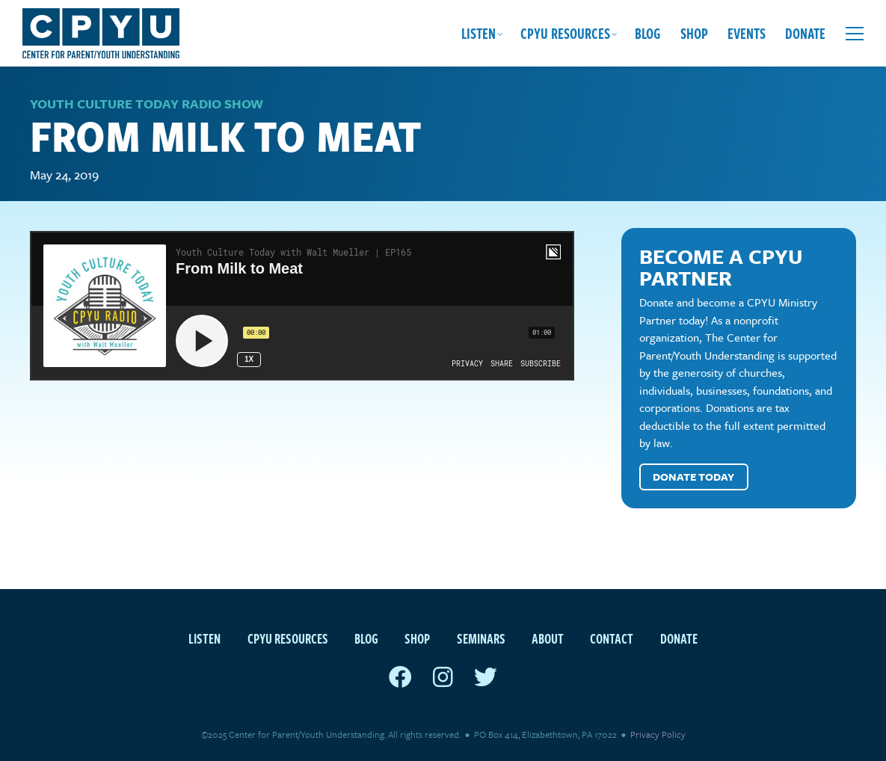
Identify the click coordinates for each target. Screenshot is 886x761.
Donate (805, 33)
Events (746, 33)
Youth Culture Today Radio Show (146, 103)
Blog (648, 33)
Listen (478, 33)
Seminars (481, 638)
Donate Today (693, 476)
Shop (694, 33)
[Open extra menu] (855, 33)
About (548, 638)
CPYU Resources (565, 33)
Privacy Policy (658, 734)
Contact (611, 638)
